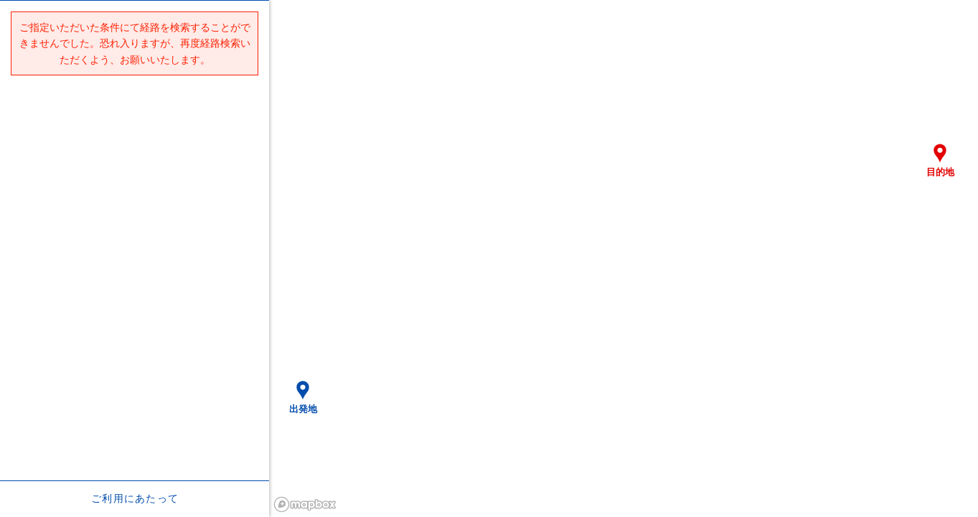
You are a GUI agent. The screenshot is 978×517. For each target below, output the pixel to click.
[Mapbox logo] (305, 504)
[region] (623, 258)
